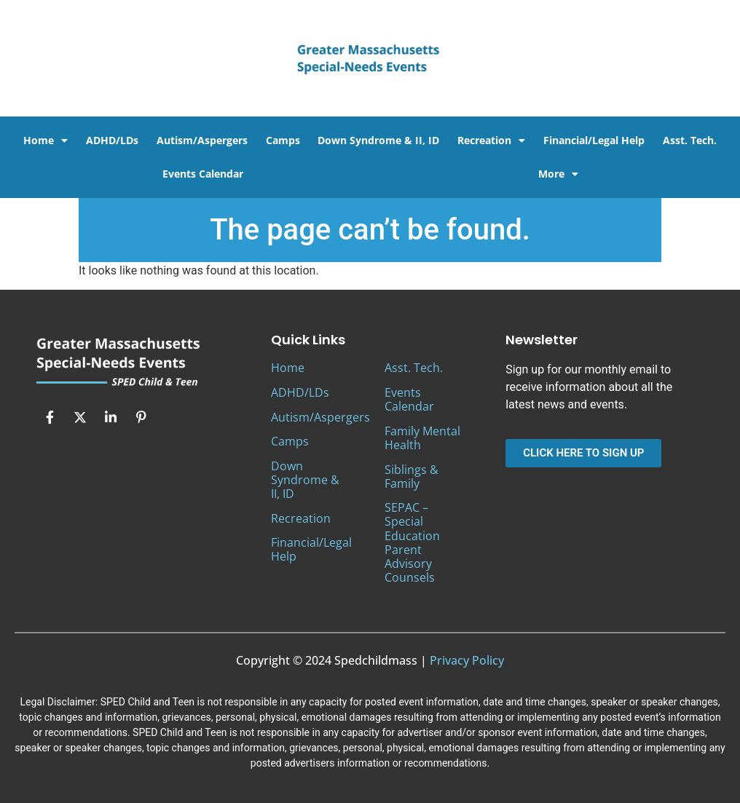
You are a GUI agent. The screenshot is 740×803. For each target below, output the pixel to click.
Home (45, 140)
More (558, 174)
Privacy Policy (467, 660)
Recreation (491, 140)
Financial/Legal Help (594, 140)
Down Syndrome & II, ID (378, 140)
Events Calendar (202, 174)
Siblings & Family (411, 476)
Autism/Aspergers (202, 140)
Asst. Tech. (690, 140)
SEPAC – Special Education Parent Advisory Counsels (412, 542)
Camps (283, 140)
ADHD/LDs (112, 140)
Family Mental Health (422, 438)
